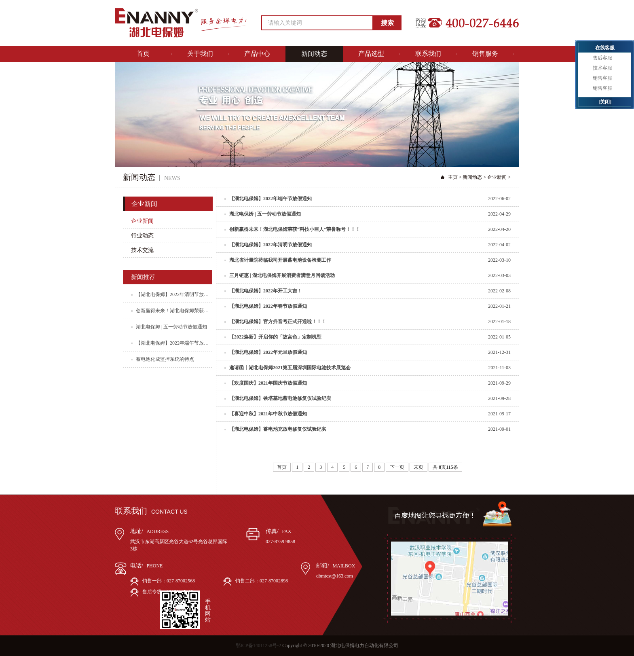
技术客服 (602, 68)
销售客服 (602, 78)
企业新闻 (497, 177)
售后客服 (602, 58)
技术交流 (142, 250)
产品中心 (257, 53)
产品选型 (371, 53)
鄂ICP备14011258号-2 (258, 645)
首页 (143, 53)
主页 (453, 177)
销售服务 (485, 53)
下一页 (397, 467)
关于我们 (200, 53)
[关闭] (604, 102)
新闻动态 (314, 53)
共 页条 (445, 467)
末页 (418, 467)
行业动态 (142, 236)
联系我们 (428, 53)
